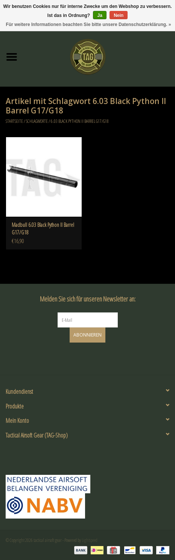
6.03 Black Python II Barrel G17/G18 (80, 121)
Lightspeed (89, 540)
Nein (118, 15)
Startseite (14, 121)
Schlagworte (37, 121)
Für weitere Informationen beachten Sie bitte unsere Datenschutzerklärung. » (88, 24)
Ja (99, 15)
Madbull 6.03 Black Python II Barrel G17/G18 (43, 228)
